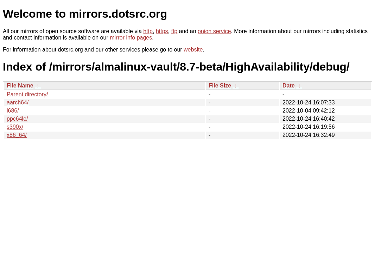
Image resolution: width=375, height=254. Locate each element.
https (162, 31)
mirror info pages (131, 38)
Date (288, 86)
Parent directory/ (27, 94)
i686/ (13, 111)
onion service (214, 31)
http (148, 31)
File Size (220, 86)
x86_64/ (17, 135)
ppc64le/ (17, 119)
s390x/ (15, 127)
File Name (20, 86)
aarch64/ (17, 102)
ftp (174, 31)
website (193, 50)
